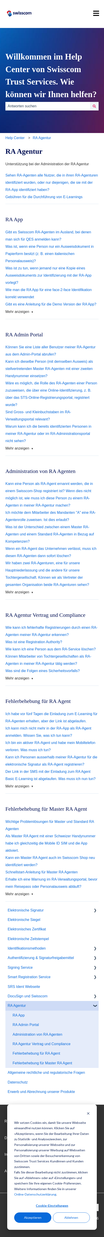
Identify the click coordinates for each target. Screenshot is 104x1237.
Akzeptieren (32, 1217)
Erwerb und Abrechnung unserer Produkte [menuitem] (41, 1092)
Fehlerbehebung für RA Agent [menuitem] (36, 1053)
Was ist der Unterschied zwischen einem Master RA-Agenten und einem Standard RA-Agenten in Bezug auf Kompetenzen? (49, 534)
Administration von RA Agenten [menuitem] (37, 1034)
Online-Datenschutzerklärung (35, 1194)
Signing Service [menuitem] (20, 967)
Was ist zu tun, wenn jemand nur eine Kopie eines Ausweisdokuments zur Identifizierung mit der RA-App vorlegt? (48, 275)
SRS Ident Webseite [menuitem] (24, 987)
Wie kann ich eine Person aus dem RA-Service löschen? (50, 649)
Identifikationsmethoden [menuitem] (27, 948)
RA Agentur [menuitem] (17, 1006)
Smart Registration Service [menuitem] (29, 977)
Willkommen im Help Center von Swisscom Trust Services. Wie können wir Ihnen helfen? (51, 75)
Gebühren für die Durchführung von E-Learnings (43, 197)
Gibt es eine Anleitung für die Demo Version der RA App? (50, 304)
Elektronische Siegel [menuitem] (24, 920)
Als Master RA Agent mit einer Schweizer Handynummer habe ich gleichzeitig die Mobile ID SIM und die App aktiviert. (50, 843)
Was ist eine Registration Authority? (33, 642)
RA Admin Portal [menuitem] (26, 1025)
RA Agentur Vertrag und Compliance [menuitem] (41, 1044)
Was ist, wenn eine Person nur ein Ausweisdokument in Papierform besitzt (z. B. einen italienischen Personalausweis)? (49, 254)
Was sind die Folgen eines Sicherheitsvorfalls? (42, 671)
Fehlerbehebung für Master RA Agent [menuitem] (42, 1063)
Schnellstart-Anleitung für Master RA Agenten (41, 872)
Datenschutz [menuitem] (18, 1082)
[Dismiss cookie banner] (88, 1114)
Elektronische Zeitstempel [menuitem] (28, 939)
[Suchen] (94, 106)
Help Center (15, 138)
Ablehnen (71, 1217)
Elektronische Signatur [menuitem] (26, 910)
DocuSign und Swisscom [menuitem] (27, 996)
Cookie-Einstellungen (52, 1205)
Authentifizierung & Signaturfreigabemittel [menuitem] (41, 958)
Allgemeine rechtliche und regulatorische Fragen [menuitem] (46, 1072)
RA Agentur (42, 138)
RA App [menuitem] (19, 1015)
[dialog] (52, 1167)
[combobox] (47, 106)
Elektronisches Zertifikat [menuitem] (27, 929)
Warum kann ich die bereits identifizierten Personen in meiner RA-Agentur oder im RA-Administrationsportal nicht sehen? (48, 434)
